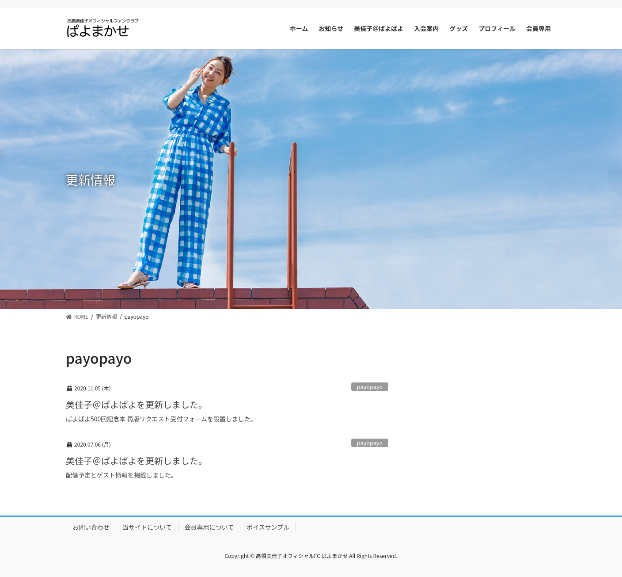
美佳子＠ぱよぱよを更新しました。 (136, 404)
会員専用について (209, 527)
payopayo (370, 386)
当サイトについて (147, 527)
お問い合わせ (91, 527)
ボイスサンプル (268, 527)
